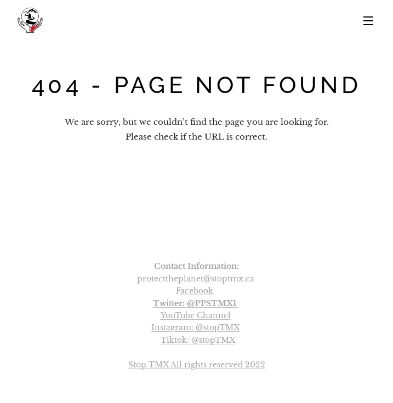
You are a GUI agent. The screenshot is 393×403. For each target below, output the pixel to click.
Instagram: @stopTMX (195, 327)
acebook (196, 291)
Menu (368, 20)
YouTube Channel (196, 315)
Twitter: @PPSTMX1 (194, 303)
